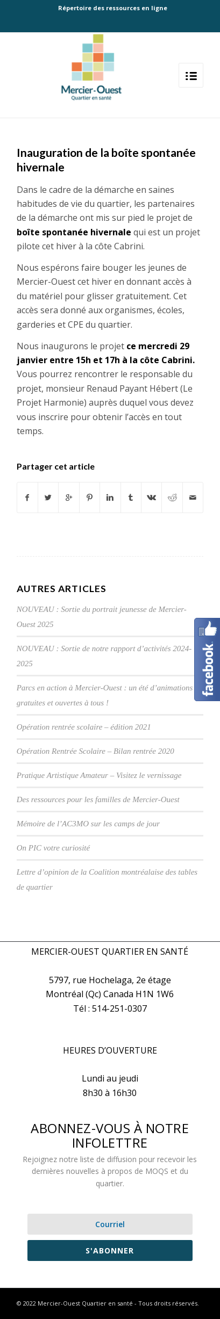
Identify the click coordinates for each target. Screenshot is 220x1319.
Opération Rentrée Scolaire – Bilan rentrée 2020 (95, 751)
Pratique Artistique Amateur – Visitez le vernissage (99, 775)
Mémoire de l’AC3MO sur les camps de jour (88, 823)
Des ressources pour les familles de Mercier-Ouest (98, 799)
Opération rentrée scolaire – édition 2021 (84, 727)
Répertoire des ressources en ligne (112, 8)
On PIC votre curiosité (53, 848)
